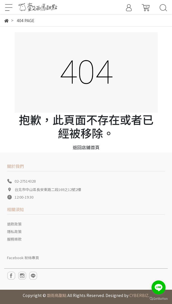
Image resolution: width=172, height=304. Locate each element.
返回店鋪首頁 (86, 147)
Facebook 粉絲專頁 (23, 257)
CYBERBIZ (138, 295)
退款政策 (14, 224)
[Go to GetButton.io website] (159, 298)
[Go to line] (159, 287)
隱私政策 (14, 231)
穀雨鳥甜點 (56, 295)
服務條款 (14, 239)
